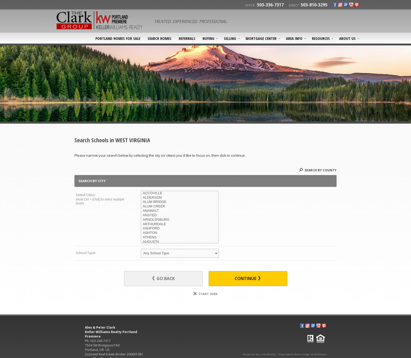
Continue (248, 278)
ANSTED (179, 215)
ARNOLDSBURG (179, 220)
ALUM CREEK (179, 206)
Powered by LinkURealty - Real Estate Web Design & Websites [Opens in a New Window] (284, 354)
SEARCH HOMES (159, 38)
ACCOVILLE (179, 193)
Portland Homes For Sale (117, 38)
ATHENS (179, 237)
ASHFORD (179, 228)
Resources (321, 38)
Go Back (163, 278)
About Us (347, 38)
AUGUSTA (179, 242)
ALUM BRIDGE (179, 202)
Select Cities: (102, 199)
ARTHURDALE (179, 224)
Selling (230, 38)
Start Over (205, 294)
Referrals (187, 38)
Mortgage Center (261, 38)
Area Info (294, 38)
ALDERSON (179, 198)
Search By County (318, 170)
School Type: (86, 252)
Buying (208, 38)
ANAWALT (179, 211)
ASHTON (179, 233)
